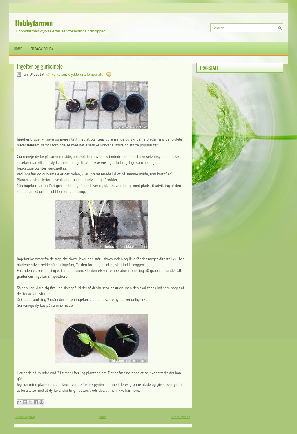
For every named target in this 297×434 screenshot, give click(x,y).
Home (18, 49)
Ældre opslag (180, 417)
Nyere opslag (25, 417)
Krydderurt (76, 74)
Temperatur (95, 74)
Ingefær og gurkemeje (40, 66)
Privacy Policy (41, 49)
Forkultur (58, 74)
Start (102, 417)
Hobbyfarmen (34, 22)
